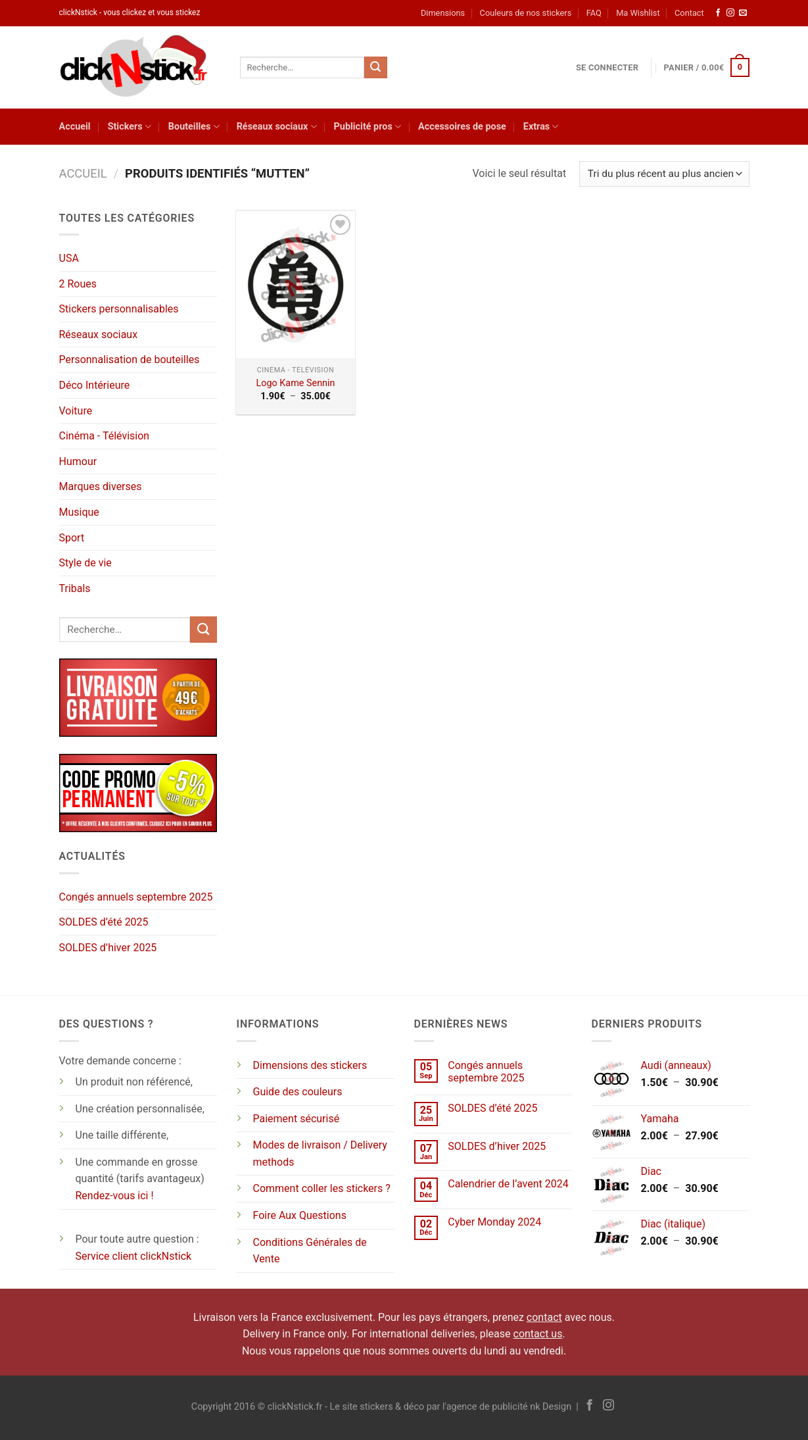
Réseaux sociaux (277, 126)
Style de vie (85, 563)
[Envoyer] (375, 68)
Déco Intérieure (94, 385)
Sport (72, 538)
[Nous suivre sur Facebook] (718, 13)
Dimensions (443, 13)
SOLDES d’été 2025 (104, 922)
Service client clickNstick (134, 1256)
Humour (78, 461)
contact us (538, 1334)
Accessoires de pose (462, 126)
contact (544, 1317)
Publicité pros (367, 126)
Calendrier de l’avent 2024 (508, 1184)
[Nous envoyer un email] (743, 13)
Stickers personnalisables (119, 309)
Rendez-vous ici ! (115, 1195)
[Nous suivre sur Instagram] (730, 13)
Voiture (76, 411)
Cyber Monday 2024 (494, 1222)
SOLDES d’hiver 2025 (108, 947)
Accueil (75, 126)
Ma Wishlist (637, 13)
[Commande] (664, 174)
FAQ (594, 13)
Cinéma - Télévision (104, 436)
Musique (79, 512)
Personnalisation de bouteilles (129, 359)
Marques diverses (100, 486)
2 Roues (78, 284)
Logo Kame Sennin (295, 383)
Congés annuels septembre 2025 (136, 897)
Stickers (129, 126)
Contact (689, 13)
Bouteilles (194, 126)
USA (69, 258)
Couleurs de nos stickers (526, 13)
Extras (541, 126)
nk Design (550, 1406)
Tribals (75, 588)
